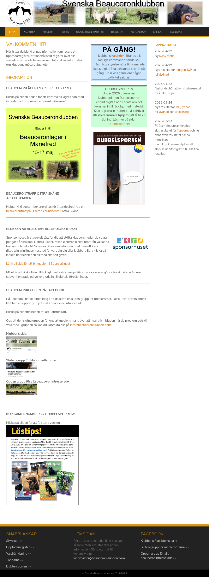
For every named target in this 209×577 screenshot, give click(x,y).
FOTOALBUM (138, 32)
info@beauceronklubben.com (90, 325)
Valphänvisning (17, 553)
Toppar (170, 93)
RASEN (64, 32)
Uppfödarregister (18, 547)
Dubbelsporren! (119, 124)
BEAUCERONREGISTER (90, 32)
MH (177, 107)
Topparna (183, 130)
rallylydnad (162, 74)
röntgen (180, 70)
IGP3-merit (166, 56)
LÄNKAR (158, 32)
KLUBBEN (30, 32)
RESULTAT (117, 32)
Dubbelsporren (17, 566)
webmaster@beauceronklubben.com (99, 558)
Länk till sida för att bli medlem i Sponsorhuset (38, 263)
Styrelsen (13, 540)
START (13, 32)
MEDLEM (48, 32)
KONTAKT (176, 32)
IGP (189, 70)
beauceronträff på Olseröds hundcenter (33, 211)
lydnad (186, 107)
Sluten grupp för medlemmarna (163, 547)
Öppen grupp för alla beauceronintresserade (157, 555)
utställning (182, 112)
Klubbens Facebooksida (158, 540)
